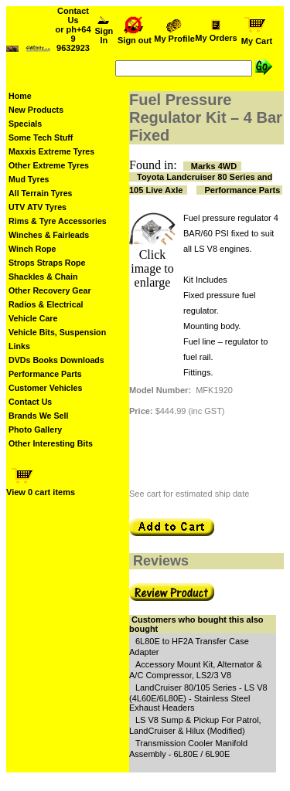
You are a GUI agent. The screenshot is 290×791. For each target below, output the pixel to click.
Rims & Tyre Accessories (58, 221)
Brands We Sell (38, 415)
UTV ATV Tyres (38, 207)
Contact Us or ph (72, 29)
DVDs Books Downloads (56, 360)
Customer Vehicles (45, 387)
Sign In (104, 32)
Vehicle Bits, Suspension (57, 332)
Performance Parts (45, 374)
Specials (25, 123)
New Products (36, 109)
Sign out (134, 36)
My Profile (174, 34)
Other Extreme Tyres (49, 165)
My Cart (257, 37)
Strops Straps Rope (47, 262)
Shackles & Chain (43, 276)
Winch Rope (32, 248)
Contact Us (30, 401)
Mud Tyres (29, 179)
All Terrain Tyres (41, 193)
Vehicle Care (33, 318)
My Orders (216, 33)
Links (19, 346)
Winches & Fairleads (49, 234)
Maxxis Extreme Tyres (51, 151)
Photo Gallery (35, 429)
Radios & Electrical (46, 304)
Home (20, 95)
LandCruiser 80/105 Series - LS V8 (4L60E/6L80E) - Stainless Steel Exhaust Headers (198, 697)
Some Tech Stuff (41, 137)
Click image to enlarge (152, 268)
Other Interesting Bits (51, 443)
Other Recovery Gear (50, 290)
